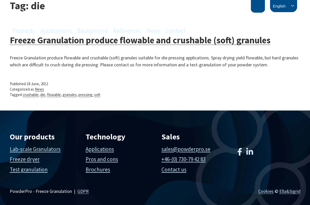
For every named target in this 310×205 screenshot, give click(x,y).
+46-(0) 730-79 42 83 (183, 159)
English (279, 6)
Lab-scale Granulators (35, 149)
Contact (176, 30)
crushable (30, 94)
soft (97, 94)
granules (70, 94)
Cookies (266, 191)
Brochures (98, 169)
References (127, 30)
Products (23, 30)
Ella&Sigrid (289, 191)
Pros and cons (102, 159)
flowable (54, 94)
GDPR (83, 191)
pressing (85, 94)
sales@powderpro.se (185, 149)
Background (92, 30)
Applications (56, 30)
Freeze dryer (25, 159)
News (153, 30)
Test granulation (29, 169)
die (42, 94)
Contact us (173, 169)
